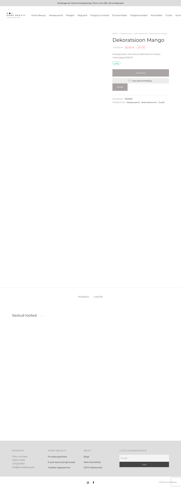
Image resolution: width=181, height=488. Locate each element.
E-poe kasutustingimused (61, 462)
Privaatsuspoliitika (57, 456)
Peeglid (70, 15)
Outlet (168, 15)
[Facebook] (93, 483)
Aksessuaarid (56, 15)
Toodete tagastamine (59, 467)
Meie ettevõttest (92, 462)
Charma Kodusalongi (81, 3)
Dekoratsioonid (140, 33)
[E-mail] (144, 458)
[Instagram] (88, 483)
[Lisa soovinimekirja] (140, 81)
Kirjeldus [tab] (83, 296)
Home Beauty (38, 15)
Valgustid (82, 15)
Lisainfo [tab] (98, 296)
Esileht (115, 33)
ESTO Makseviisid (93, 467)
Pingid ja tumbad (99, 15)
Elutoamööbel (119, 15)
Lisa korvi (141, 72)
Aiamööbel (156, 15)
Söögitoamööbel (138, 15)
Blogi (86, 456)
